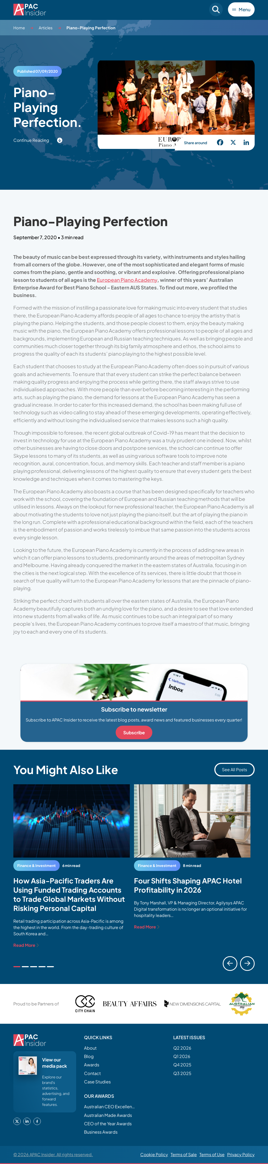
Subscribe (134, 732)
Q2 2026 (182, 1048)
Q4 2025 (182, 1064)
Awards (91, 1064)
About (90, 1048)
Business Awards (101, 1132)
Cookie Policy (154, 1154)
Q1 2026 (181, 1056)
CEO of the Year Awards (108, 1123)
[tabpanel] (71, 866)
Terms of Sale (184, 1154)
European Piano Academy (127, 280)
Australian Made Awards (108, 1115)
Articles (46, 27)
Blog (89, 1056)
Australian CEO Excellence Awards (110, 1106)
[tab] (16, 966)
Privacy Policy (241, 1154)
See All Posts (234, 769)
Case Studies (97, 1081)
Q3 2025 (182, 1073)
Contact (92, 1073)
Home (19, 27)
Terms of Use (212, 1154)
